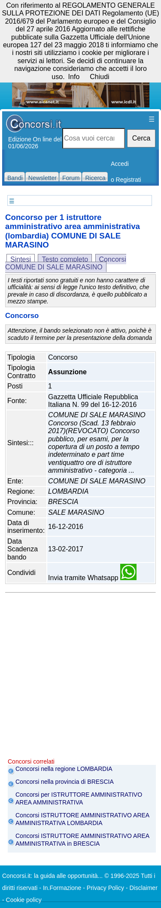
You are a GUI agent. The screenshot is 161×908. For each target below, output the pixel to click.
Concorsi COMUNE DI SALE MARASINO (65, 263)
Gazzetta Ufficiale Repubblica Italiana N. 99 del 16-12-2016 (93, 400)
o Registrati (126, 179)
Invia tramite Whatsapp (92, 577)
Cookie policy (24, 899)
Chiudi (99, 76)
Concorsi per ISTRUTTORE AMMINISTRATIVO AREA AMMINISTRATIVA (78, 798)
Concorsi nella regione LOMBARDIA (63, 768)
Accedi (120, 163)
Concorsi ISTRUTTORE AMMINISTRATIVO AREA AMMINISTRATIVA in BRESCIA (82, 839)
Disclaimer (143, 887)
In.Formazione (62, 887)
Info (74, 76)
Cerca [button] (141, 138)
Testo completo (65, 259)
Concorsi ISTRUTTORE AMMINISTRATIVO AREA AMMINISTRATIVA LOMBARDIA (82, 819)
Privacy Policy (105, 887)
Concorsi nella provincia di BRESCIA (64, 781)
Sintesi (20, 259)
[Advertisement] (80, 677)
